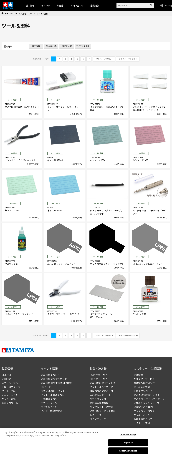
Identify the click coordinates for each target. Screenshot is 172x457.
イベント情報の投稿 (51, 411)
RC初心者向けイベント (53, 391)
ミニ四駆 (6, 378)
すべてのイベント (50, 406)
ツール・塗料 (9, 391)
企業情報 (138, 374)
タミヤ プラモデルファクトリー (150, 399)
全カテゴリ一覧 (10, 403)
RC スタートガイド (100, 378)
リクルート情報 (142, 423)
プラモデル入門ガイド (101, 386)
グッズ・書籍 (9, 399)
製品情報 (30, 5)
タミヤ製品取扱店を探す (146, 394)
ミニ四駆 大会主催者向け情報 (56, 382)
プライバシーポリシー (145, 411)
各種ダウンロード (143, 391)
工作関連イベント (50, 399)
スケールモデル (10, 382)
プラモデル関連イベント (54, 394)
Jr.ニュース (95, 415)
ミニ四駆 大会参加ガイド (54, 378)
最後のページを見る (127, 59)
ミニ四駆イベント (50, 374)
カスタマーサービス (144, 378)
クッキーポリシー (143, 415)
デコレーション (10, 394)
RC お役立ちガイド (100, 374)
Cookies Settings (128, 435)
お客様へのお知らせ (144, 382)
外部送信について (143, 419)
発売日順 (36, 46)
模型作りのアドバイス (101, 391)
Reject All (128, 443)
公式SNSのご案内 (143, 406)
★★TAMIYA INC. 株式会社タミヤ (18, 13)
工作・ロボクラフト (12, 386)
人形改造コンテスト (100, 394)
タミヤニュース (98, 419)
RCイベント (47, 386)
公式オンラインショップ (146, 403)
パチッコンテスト (99, 399)
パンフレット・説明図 (101, 406)
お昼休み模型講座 (99, 403)
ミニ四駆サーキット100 (102, 411)
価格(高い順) (51, 46)
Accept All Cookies (128, 451)
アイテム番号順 (82, 46)
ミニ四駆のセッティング (102, 382)
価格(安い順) (66, 46)
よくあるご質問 (142, 386)
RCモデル (7, 374)
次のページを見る (103, 59)
